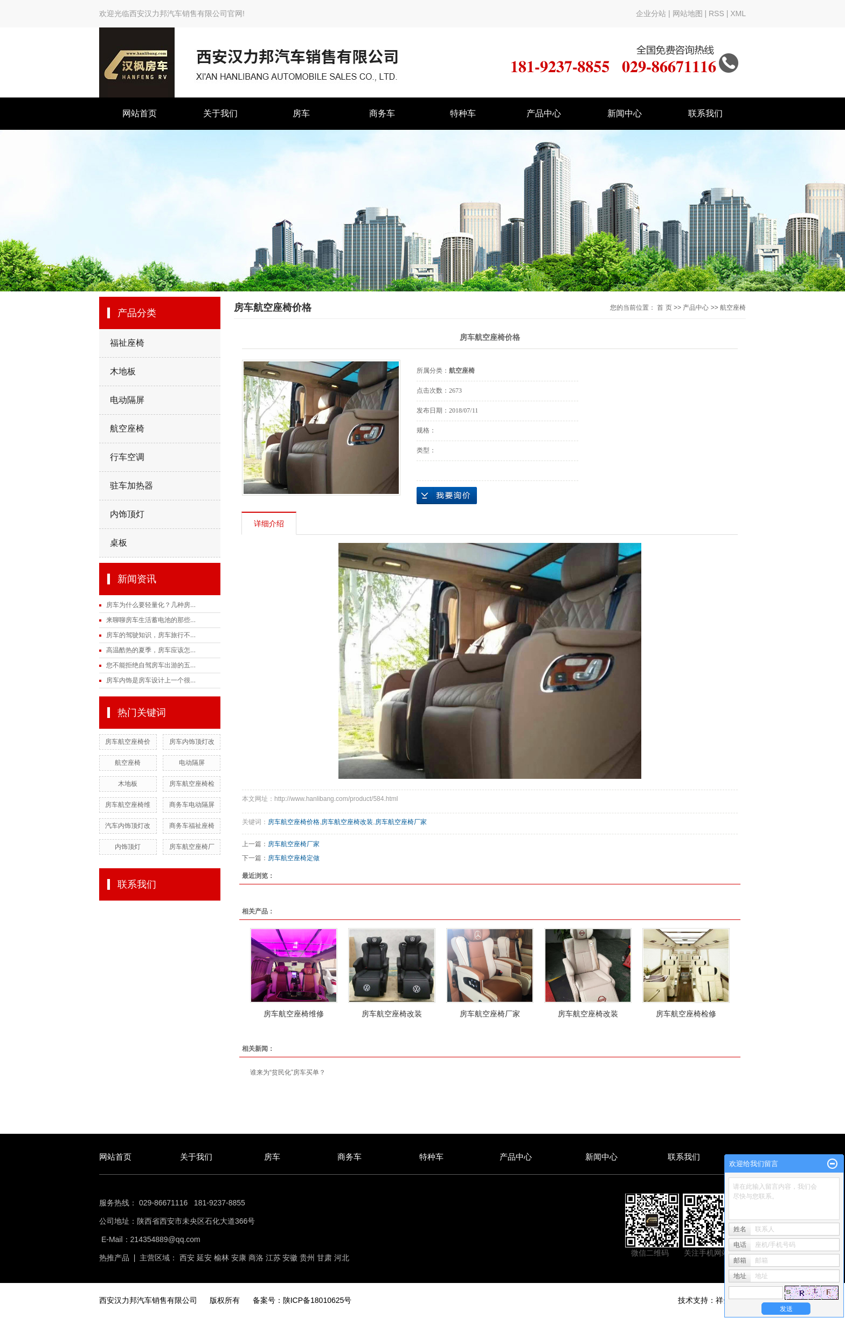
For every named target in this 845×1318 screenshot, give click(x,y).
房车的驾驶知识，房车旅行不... (151, 635)
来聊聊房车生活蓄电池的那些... (151, 620)
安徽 (289, 1257)
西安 (187, 1257)
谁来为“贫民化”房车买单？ (287, 1072)
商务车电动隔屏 (191, 804)
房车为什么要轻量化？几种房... (151, 605)
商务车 (382, 113)
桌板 (118, 542)
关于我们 (220, 113)
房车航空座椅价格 (294, 822)
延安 (204, 1257)
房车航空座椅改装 (347, 822)
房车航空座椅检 (191, 783)
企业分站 (651, 13)
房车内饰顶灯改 (191, 741)
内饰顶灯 (127, 514)
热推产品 (114, 1257)
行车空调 (127, 457)
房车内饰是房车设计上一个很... (151, 680)
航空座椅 (127, 428)
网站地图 (689, 13)
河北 (341, 1257)
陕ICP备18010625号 (317, 1300)
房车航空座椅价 (127, 741)
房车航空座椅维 (127, 804)
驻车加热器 (131, 485)
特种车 (463, 113)
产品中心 (544, 113)
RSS (716, 13)
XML (738, 13)
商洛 (256, 1257)
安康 (238, 1257)
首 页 (664, 307)
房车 (301, 113)
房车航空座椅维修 (294, 1013)
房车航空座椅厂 (191, 846)
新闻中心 (624, 113)
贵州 (307, 1257)
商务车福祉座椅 (191, 825)
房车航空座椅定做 (294, 858)
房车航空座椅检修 (686, 1013)
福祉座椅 (127, 342)
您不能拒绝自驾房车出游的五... (151, 665)
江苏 (273, 1257)
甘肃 (324, 1257)
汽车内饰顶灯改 (127, 825)
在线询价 (447, 495)
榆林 (221, 1257)
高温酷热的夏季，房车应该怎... (151, 650)
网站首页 (139, 113)
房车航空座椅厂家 (401, 822)
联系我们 (705, 113)
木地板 (123, 371)
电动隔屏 (127, 400)
